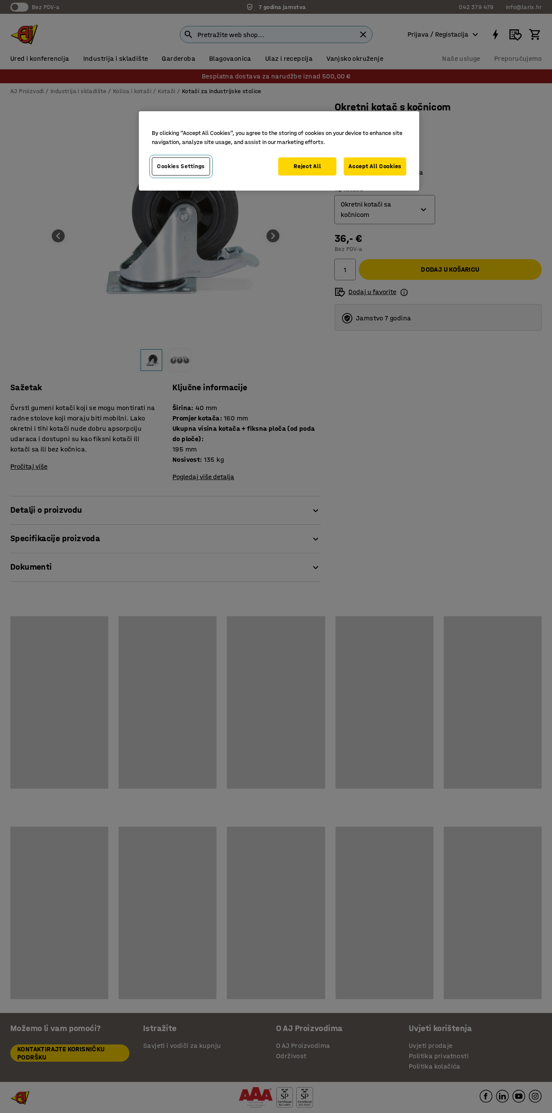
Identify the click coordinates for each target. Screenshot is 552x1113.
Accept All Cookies (374, 166)
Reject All (307, 166)
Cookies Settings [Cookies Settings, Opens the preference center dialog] (181, 166)
